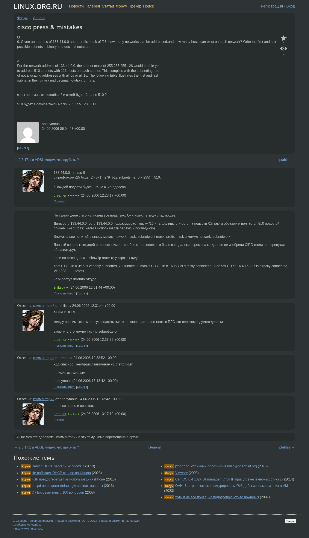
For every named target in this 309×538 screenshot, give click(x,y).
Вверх (290, 521)
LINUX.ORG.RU (38, 6)
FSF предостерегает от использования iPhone (68, 479)
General (39, 18)
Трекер (135, 6)
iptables (284, 160)
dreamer (60, 195)
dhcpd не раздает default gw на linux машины (67, 486)
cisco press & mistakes (49, 27)
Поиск (148, 6)
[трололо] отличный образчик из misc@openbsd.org (216, 466)
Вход (290, 6)
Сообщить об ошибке (27, 524)
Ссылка (23, 148)
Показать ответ (65, 293)
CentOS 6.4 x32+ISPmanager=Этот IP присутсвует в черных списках (229, 479)
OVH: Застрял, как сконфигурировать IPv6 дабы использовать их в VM (231, 486)
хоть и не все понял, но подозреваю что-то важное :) (217, 497)
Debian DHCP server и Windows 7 (58, 466)
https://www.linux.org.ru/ (28, 528)
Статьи (108, 6)
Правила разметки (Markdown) (119, 520)
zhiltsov (59, 287)
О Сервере (20, 520)
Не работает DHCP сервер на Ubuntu (61, 473)
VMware (181, 473)
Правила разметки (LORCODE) (76, 520)
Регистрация (272, 6)
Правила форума (41, 520)
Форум (121, 6)
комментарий (44, 306)
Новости (76, 6)
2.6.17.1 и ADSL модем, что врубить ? (49, 160)
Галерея (93, 6)
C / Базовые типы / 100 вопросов (58, 492)
